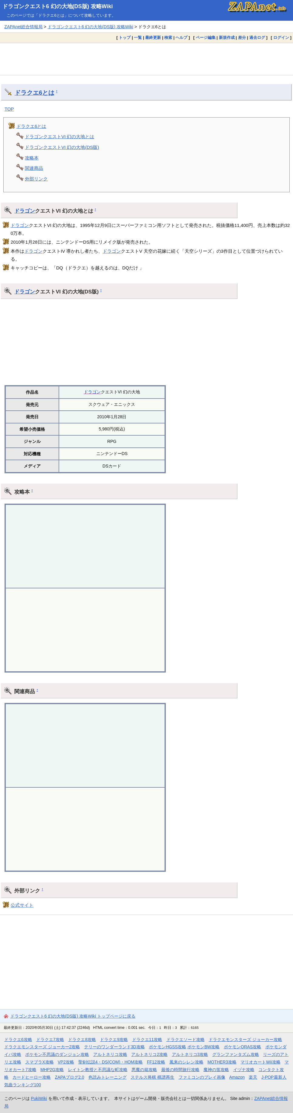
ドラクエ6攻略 (18, 1039)
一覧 (138, 37)
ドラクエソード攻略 (185, 1039)
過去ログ (257, 37)
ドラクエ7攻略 (50, 1039)
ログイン (281, 37)
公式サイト (22, 905)
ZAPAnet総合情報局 (23, 26)
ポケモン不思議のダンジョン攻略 (57, 1054)
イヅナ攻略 (243, 1069)
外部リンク (36, 178)
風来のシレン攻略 (186, 1062)
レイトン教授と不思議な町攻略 (98, 1069)
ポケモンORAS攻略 (242, 1046)
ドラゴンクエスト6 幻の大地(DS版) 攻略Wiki (57, 6)
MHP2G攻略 (52, 1069)
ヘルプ (181, 37)
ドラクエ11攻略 (147, 1039)
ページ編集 (206, 37)
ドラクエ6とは (34, 92)
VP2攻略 (66, 1062)
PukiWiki (39, 1098)
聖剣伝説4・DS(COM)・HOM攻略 (110, 1062)
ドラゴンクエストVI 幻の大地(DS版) (62, 147)
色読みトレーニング (107, 1077)
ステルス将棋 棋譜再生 (152, 1077)
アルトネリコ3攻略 (190, 1054)
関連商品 (34, 168)
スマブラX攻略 (39, 1062)
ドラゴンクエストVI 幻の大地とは (59, 136)
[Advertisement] (146, 59)
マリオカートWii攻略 (260, 1062)
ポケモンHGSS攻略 (167, 1046)
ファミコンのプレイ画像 (202, 1077)
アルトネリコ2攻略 (149, 1054)
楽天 (253, 1077)
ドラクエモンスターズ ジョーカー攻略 (245, 1039)
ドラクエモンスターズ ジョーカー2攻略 (42, 1046)
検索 (168, 37)
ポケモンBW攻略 (203, 1046)
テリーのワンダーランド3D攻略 (114, 1046)
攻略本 (32, 157)
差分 (242, 37)
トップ (125, 37)
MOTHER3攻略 (222, 1062)
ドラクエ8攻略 (82, 1039)
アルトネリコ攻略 (110, 1054)
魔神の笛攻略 (216, 1069)
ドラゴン (24, 211)
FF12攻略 (156, 1062)
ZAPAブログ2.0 (69, 1077)
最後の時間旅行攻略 (180, 1069)
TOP (9, 108)
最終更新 (153, 37)
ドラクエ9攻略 (114, 1039)
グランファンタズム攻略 (235, 1054)
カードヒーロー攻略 (31, 1077)
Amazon (237, 1077)
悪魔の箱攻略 (144, 1069)
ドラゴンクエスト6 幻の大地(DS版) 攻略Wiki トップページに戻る (72, 1016)
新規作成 (227, 37)
